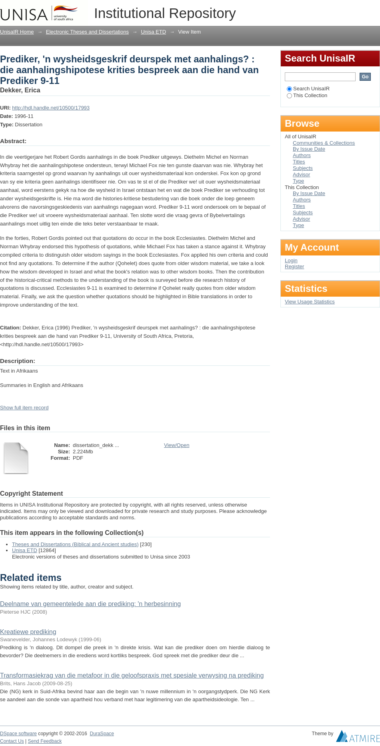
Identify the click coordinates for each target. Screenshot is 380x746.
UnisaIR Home (17, 32)
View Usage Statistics (310, 302)
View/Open (176, 445)
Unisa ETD (153, 32)
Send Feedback (45, 741)
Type (298, 181)
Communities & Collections (324, 143)
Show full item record (24, 408)
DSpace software (18, 733)
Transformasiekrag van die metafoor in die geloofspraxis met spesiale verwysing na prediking (132, 675)
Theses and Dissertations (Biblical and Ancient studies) (75, 544)
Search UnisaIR (308, 89)
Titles (299, 162)
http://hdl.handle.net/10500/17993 (51, 108)
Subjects (303, 168)
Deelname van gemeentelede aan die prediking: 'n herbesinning (90, 603)
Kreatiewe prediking (28, 631)
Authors (302, 155)
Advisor (301, 175)
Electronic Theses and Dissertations (87, 32)
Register (294, 266)
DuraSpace (102, 733)
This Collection (307, 95)
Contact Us (12, 741)
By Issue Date (309, 149)
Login (373, 10)
